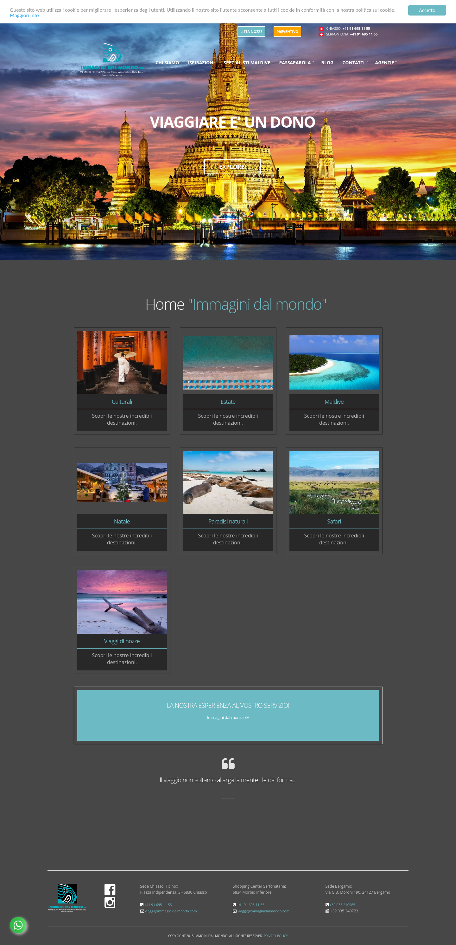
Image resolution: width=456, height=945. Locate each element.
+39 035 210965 (342, 904)
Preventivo (287, 31)
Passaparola (295, 63)
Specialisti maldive (247, 63)
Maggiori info (24, 16)
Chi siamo (167, 63)
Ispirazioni (201, 63)
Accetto (427, 10)
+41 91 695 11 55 (356, 28)
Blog (327, 63)
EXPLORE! (232, 166)
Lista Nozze (251, 31)
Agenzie (384, 63)
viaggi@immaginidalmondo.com (171, 911)
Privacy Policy (276, 936)
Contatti (353, 63)
